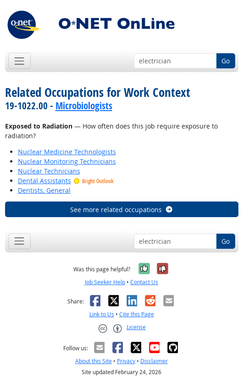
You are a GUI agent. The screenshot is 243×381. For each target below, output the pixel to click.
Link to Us (101, 314)
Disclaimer (154, 361)
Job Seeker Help (105, 282)
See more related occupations (121, 209)
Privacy (126, 361)
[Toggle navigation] (19, 61)
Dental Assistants (44, 180)
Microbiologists (83, 105)
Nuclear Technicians (49, 171)
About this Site (93, 361)
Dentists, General (44, 190)
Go (225, 60)
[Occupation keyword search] (175, 61)
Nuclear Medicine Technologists (67, 151)
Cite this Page (136, 314)
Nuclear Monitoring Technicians (67, 161)
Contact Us (144, 282)
